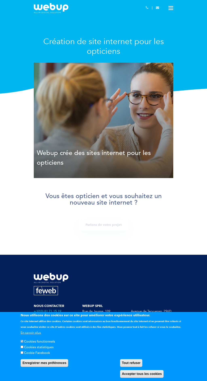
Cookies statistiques (39, 347)
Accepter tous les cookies (142, 374)
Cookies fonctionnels (39, 341)
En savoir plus (31, 332)
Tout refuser (131, 363)
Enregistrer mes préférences (44, 363)
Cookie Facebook (37, 353)
